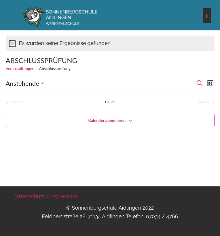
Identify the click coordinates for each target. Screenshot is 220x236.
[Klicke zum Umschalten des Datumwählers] (25, 83)
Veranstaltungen (20, 68)
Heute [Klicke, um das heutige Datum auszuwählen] (110, 102)
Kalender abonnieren (107, 120)
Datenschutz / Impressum (45, 196)
